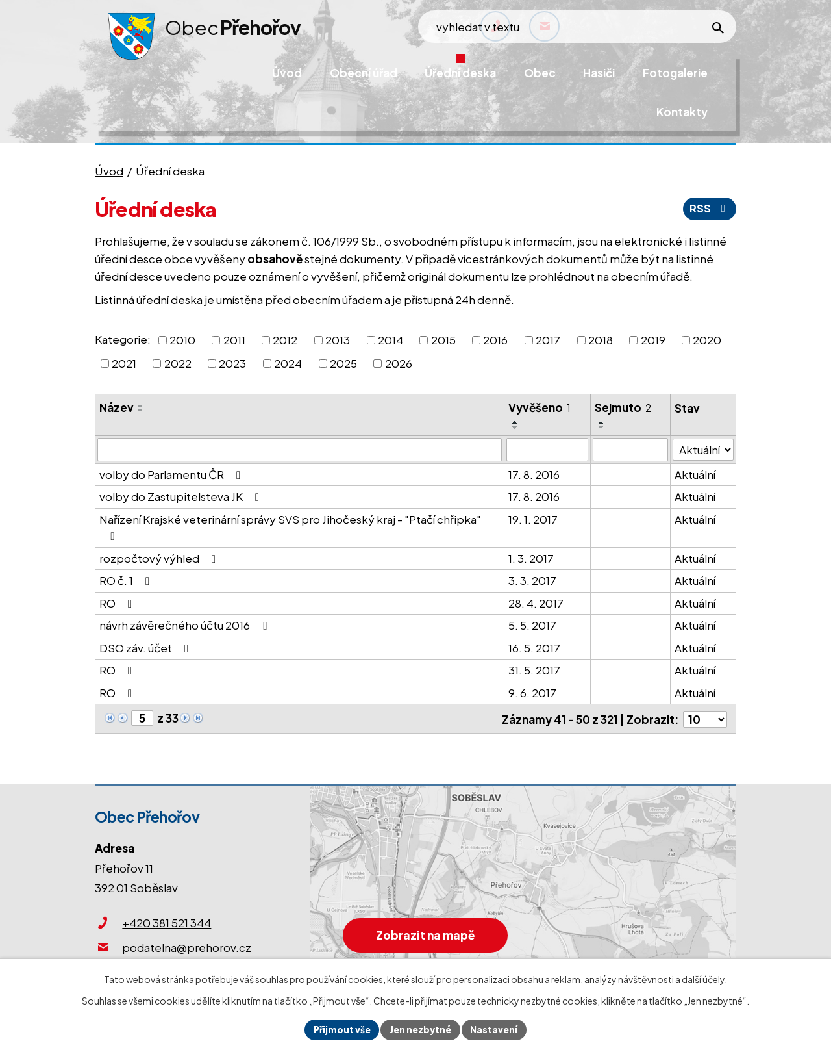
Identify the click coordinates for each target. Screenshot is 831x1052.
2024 (288, 363)
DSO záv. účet (146, 648)
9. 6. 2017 (532, 693)
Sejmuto (623, 407)
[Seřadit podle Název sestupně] (141, 410)
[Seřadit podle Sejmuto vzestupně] (602, 422)
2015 (443, 340)
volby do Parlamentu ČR (172, 474)
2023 (232, 363)
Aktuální (695, 474)
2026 (398, 363)
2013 (337, 340)
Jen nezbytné (421, 1029)
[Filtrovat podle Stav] (703, 449)
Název (116, 407)
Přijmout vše (340, 1029)
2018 (600, 340)
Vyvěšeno (539, 407)
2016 (495, 340)
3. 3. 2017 (532, 580)
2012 (285, 340)
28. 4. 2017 (536, 603)
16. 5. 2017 (534, 648)
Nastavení (495, 1029)
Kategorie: (123, 338)
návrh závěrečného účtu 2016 (185, 625)
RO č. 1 (127, 580)
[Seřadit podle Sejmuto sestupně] (602, 427)
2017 (548, 340)
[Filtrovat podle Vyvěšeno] (547, 449)
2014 (390, 340)
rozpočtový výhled (160, 558)
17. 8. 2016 (534, 474)
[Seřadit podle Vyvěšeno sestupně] (515, 427)
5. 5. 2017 (532, 625)
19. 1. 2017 (533, 519)
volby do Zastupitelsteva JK (181, 496)
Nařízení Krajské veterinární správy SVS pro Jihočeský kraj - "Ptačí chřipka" (290, 527)
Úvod (109, 171)
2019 (653, 340)
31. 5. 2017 (534, 670)
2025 (343, 363)
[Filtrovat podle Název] (299, 449)
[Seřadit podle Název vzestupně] (141, 405)
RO (118, 603)
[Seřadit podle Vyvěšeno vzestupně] (515, 422)
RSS (709, 208)
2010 (182, 340)
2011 (234, 340)
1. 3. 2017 (531, 558)
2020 (707, 340)
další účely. (704, 978)
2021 (124, 363)
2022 (178, 363)
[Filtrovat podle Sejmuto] (631, 449)
